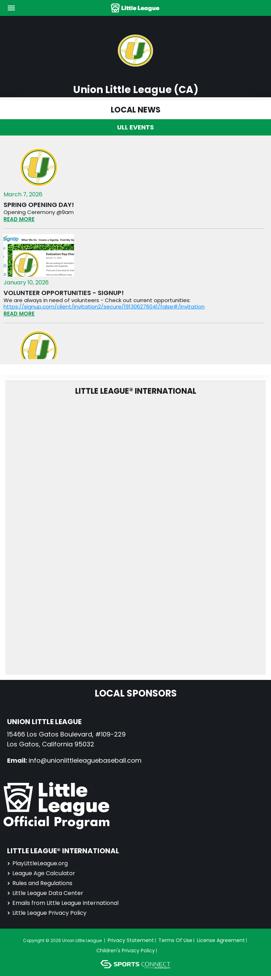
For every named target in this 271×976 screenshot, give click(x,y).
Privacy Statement (131, 940)
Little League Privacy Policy (46, 913)
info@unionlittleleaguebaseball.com (85, 760)
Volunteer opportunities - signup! (64, 293)
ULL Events (135, 127)
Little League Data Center (45, 893)
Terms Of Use (175, 940)
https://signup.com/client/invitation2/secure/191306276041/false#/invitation (104, 306)
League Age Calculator (41, 873)
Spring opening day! (39, 205)
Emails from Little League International (63, 903)
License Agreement (221, 940)
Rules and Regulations (39, 883)
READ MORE (19, 219)
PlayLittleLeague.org (37, 863)
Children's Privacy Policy (125, 950)
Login (168, 950)
